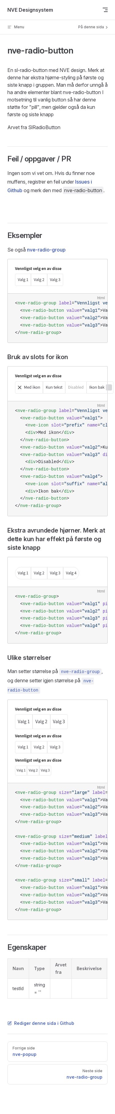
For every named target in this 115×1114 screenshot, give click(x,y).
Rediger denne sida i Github (40, 1023)
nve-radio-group (46, 250)
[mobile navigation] (105, 10)
